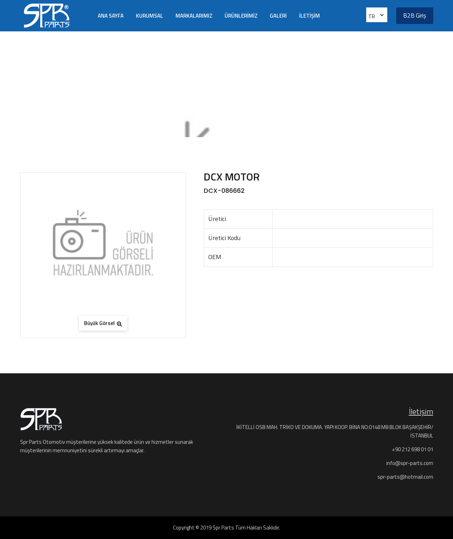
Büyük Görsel (103, 323)
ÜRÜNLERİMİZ (241, 16)
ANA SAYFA (111, 16)
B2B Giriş (414, 15)
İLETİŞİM (309, 16)
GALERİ (278, 16)
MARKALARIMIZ (193, 16)
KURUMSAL (149, 16)
